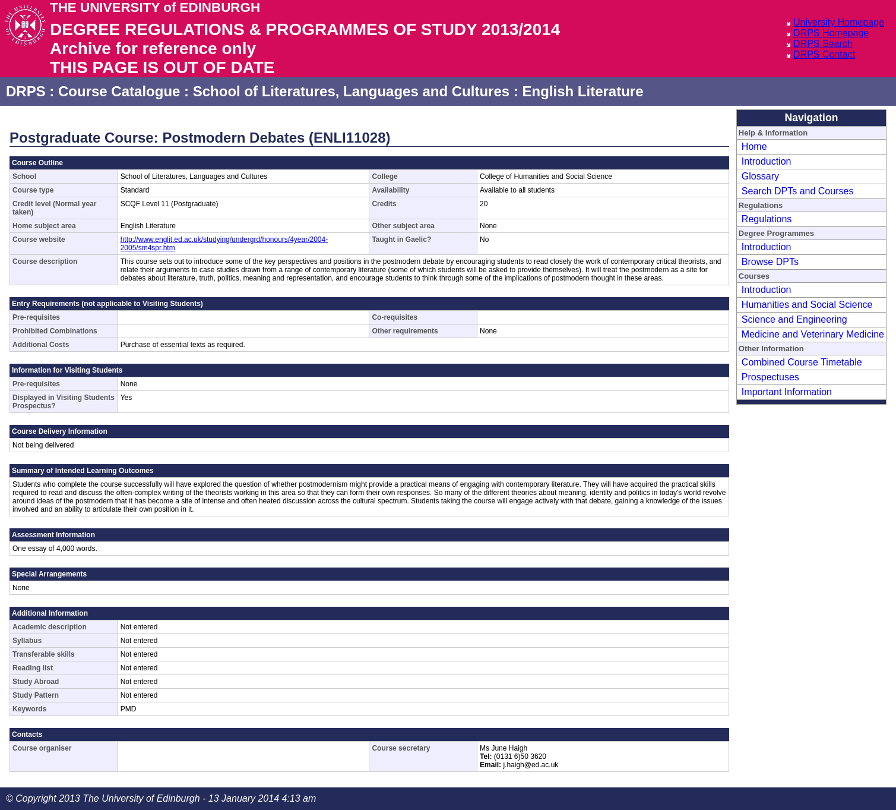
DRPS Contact (824, 54)
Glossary (760, 176)
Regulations (767, 219)
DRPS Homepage (831, 33)
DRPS (26, 91)
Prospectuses (770, 377)
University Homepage (838, 22)
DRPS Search (823, 44)
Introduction (766, 161)
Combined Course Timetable (802, 362)
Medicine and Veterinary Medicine (813, 334)
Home (754, 146)
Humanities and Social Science (807, 305)
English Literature (582, 91)
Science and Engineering (794, 319)
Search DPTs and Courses (798, 191)
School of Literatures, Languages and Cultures (351, 91)
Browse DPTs (770, 262)
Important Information (787, 392)
